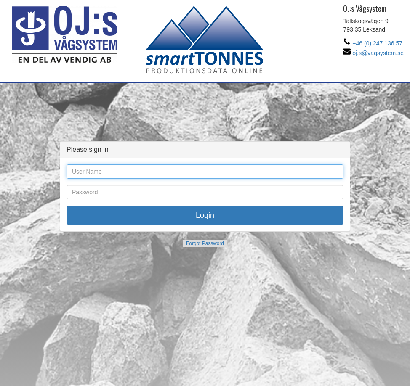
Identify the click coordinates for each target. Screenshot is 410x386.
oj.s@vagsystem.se (373, 53)
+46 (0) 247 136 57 (372, 43)
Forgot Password (205, 243)
